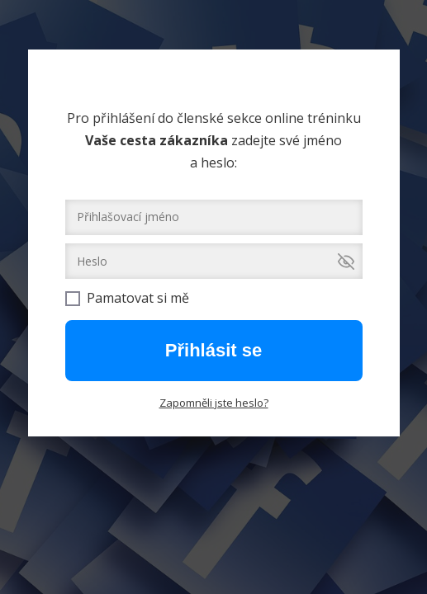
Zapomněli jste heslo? (213, 402)
